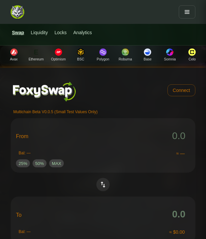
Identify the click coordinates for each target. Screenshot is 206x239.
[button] (23, 163)
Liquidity (39, 32)
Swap (18, 32)
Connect (181, 90)
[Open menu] (187, 12)
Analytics (82, 32)
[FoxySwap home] (17, 12)
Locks (60, 32)
